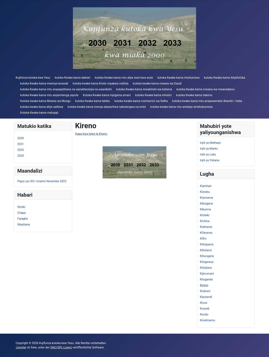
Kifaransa (206, 232)
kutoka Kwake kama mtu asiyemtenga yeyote (49, 95)
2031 (20, 144)
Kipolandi (206, 297)
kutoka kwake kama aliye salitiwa (41, 107)
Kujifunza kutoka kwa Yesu (33, 77)
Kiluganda (206, 279)
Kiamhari (206, 186)
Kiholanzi (206, 250)
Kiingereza (207, 262)
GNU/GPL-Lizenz (61, 347)
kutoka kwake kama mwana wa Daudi (157, 83)
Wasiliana (23, 224)
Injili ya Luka (208, 154)
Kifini (203, 238)
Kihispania (206, 244)
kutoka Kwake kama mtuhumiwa (178, 77)
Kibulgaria (206, 203)
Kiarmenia (206, 197)
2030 (20, 138)
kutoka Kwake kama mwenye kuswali (44, 83)
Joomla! (21, 347)
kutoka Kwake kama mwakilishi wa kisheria (144, 89)
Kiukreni (205, 291)
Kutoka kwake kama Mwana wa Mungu (45, 101)
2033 (20, 155)
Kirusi (203, 302)
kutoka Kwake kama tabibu (92, 101)
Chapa (21, 213)
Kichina (205, 221)
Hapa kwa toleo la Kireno (91, 134)
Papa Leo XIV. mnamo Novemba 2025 (41, 181)
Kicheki (204, 215)
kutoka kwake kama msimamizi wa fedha (141, 101)
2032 (20, 150)
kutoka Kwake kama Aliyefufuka (224, 77)
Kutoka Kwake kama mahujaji (39, 112)
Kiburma (205, 209)
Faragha (22, 218)
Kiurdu (204, 314)
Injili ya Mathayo (210, 142)
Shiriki (21, 207)
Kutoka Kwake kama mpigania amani (107, 95)
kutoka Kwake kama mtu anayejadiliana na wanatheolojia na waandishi (66, 89)
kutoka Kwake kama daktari (72, 77)
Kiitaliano (206, 267)
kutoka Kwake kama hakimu (194, 95)
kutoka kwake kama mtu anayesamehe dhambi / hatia (207, 101)
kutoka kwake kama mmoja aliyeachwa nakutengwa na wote (107, 107)
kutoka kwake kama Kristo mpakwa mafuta (100, 83)
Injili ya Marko (209, 148)
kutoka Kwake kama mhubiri (153, 95)
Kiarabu (205, 192)
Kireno (204, 285)
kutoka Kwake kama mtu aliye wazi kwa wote (124, 77)
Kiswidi (204, 308)
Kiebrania (206, 227)
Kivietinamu (207, 320)
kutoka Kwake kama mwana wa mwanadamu (205, 89)
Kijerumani (207, 273)
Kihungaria (207, 256)
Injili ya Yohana (209, 160)
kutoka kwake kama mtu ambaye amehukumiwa (181, 107)
